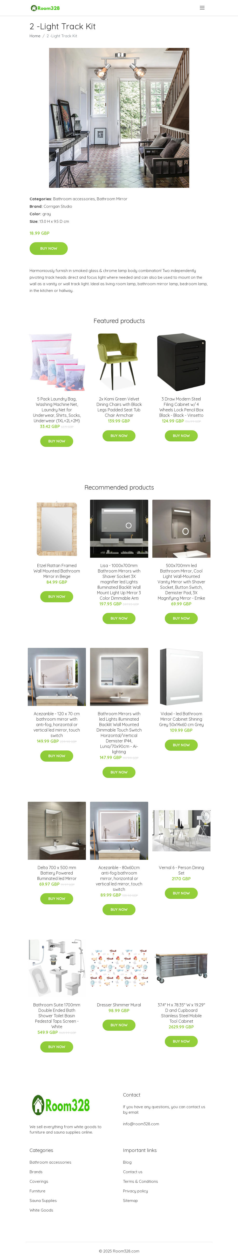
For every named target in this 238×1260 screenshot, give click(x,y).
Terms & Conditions (140, 1181)
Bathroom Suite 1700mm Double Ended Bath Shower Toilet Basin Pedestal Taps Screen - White (56, 1015)
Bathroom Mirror (112, 198)
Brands (36, 1171)
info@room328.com (141, 1123)
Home (35, 35)
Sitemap (130, 1200)
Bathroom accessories (74, 198)
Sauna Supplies (43, 1200)
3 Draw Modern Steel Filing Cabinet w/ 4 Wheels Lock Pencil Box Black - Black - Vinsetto (181, 407)
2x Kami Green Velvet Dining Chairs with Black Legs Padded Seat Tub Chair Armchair (119, 407)
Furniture (37, 1191)
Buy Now (48, 248)
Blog (127, 1162)
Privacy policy (135, 1191)
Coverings (39, 1181)
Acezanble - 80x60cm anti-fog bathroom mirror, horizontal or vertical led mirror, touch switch (119, 878)
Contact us (132, 1171)
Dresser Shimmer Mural (119, 1004)
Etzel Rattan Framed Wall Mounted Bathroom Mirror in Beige (56, 571)
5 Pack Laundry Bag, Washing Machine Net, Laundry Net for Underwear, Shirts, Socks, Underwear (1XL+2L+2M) (57, 409)
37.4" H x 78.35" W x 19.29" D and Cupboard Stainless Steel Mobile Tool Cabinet (181, 1013)
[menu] (202, 8)
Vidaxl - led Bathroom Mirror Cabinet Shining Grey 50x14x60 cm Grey (181, 719)
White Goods (41, 1210)
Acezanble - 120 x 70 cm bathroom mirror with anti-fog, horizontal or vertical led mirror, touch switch (56, 724)
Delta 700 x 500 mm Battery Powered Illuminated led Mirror (57, 873)
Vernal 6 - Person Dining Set (181, 870)
